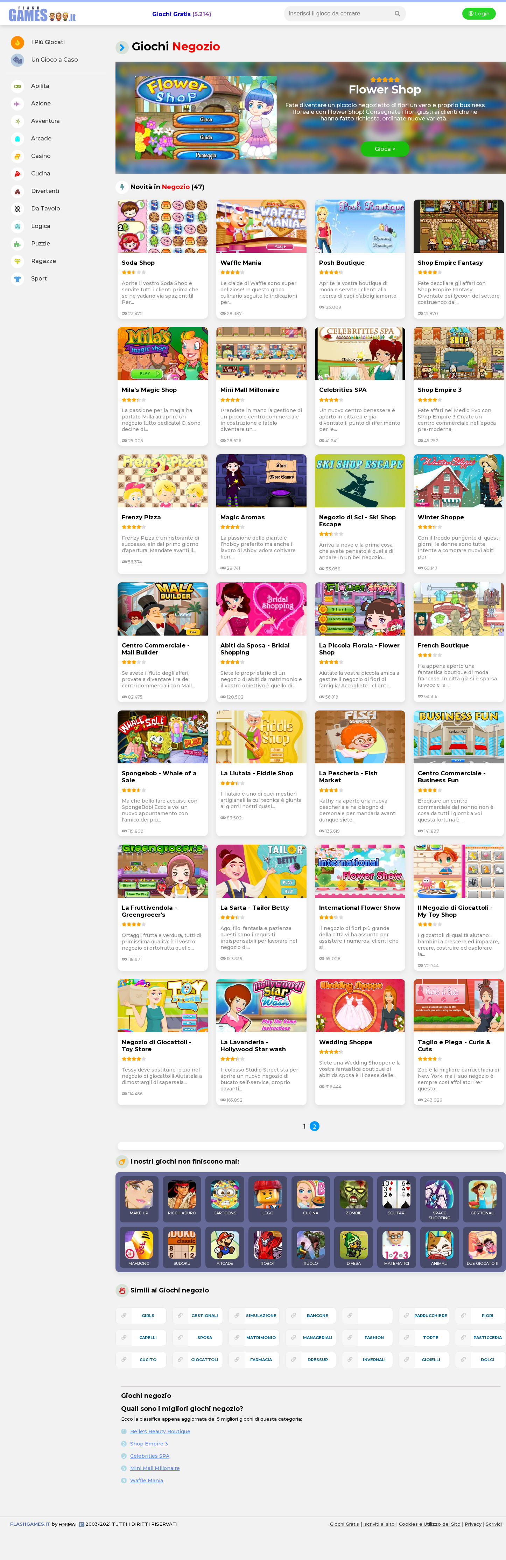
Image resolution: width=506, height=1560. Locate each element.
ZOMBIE (354, 1197)
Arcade (31, 139)
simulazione (261, 1315)
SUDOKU (182, 1248)
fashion (374, 1337)
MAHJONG (139, 1248)
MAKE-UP (139, 1197)
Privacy (473, 1524)
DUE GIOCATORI (482, 1248)
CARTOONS (225, 1197)
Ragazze (33, 261)
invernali (374, 1359)
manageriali (317, 1337)
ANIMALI (440, 1248)
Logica (30, 226)
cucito (148, 1359)
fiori (487, 1315)
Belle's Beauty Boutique (160, 1431)
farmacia (261, 1359)
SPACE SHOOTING (440, 1200)
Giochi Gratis (171, 14)
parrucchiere (430, 1315)
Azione (31, 104)
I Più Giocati (38, 42)
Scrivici (494, 1524)
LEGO (268, 1197)
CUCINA (311, 1197)
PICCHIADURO (182, 1197)
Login (479, 14)
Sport (29, 279)
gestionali (204, 1315)
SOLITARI (396, 1197)
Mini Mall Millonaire (155, 1468)
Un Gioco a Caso (44, 60)
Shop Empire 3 (149, 1444)
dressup (318, 1359)
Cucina (30, 174)
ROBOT (268, 1248)
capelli (148, 1337)
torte (430, 1337)
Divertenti (35, 191)
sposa (204, 1337)
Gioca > (385, 149)
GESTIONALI (483, 1197)
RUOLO (311, 1248)
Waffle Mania (146, 1480)
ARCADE (225, 1248)
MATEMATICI (396, 1248)
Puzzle (30, 244)
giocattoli (204, 1359)
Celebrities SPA (149, 1456)
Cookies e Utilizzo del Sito (430, 1524)
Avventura (35, 121)
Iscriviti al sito (379, 1524)
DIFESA (354, 1248)
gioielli (431, 1359)
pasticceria (487, 1337)
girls (148, 1315)
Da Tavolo (35, 209)
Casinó (31, 156)
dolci (487, 1359)
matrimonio (261, 1337)
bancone (317, 1315)
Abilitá (30, 86)
